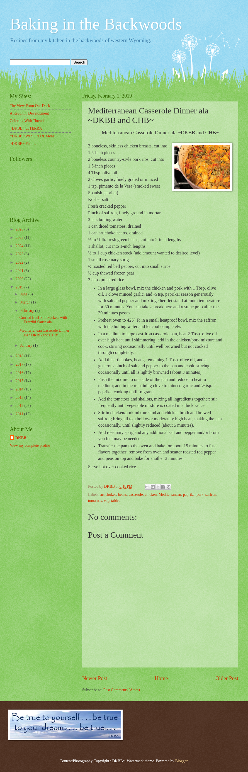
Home (161, 678)
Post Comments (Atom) (121, 690)
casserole (136, 494)
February (27, 311)
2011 (20, 414)
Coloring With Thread (27, 121)
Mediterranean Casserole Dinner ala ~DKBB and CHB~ (44, 332)
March (25, 302)
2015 (20, 381)
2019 (20, 287)
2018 (20, 356)
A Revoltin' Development (29, 113)
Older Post (226, 678)
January (26, 345)
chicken (151, 494)
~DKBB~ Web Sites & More (32, 136)
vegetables (112, 501)
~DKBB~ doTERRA (26, 128)
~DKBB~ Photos (23, 144)
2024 (20, 246)
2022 (20, 262)
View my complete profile (30, 445)
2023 (20, 254)
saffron (210, 494)
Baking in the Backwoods (96, 24)
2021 (20, 271)
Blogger (181, 761)
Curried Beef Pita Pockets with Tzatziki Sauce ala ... (43, 319)
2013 (20, 397)
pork (199, 494)
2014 (20, 389)
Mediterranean (170, 494)
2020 (20, 279)
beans (122, 494)
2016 (20, 373)
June (24, 294)
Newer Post (94, 678)
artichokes (108, 494)
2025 (20, 238)
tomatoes (95, 501)
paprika (188, 494)
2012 (20, 406)
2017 (20, 364)
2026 (20, 229)
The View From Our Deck (30, 106)
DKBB (20, 438)
